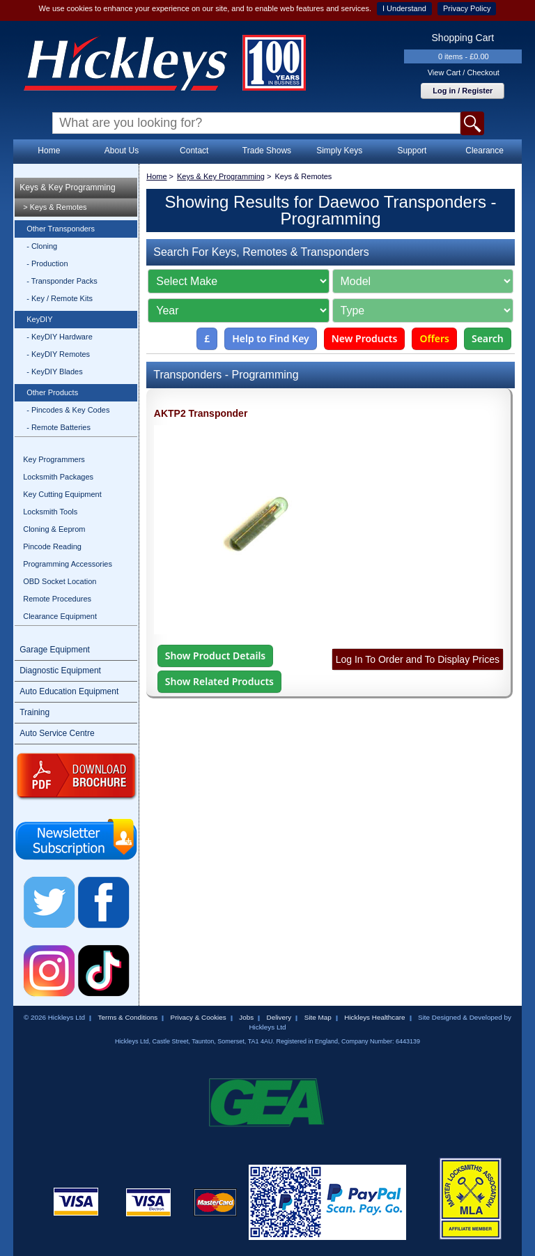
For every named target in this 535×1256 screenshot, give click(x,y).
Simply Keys (339, 150)
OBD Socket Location (59, 581)
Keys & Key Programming (67, 187)
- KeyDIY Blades (54, 371)
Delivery (279, 1017)
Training (34, 712)
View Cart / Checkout (463, 72)
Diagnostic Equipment (60, 670)
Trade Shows (266, 150)
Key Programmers (54, 459)
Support (411, 150)
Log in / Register (463, 90)
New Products (365, 338)
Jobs (246, 1017)
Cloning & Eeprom (54, 529)
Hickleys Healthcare (374, 1017)
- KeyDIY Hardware (59, 336)
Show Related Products (219, 681)
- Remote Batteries (58, 427)
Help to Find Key (270, 338)
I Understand (404, 8)
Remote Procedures (57, 599)
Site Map (318, 1017)
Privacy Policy (466, 8)
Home (49, 150)
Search (488, 338)
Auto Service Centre (57, 733)
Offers (434, 338)
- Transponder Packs (62, 281)
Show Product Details (215, 655)
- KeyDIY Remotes (58, 354)
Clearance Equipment (60, 616)
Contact (194, 150)
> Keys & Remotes (54, 207)
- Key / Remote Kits (59, 298)
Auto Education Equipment (69, 691)
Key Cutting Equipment (62, 494)
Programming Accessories (67, 564)
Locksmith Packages (58, 477)
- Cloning (41, 246)
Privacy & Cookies (198, 1017)
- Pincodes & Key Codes (67, 410)
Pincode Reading (52, 546)
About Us (121, 150)
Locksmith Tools (50, 511)
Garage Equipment (55, 649)
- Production (47, 263)
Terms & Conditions (127, 1017)
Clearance (484, 150)
